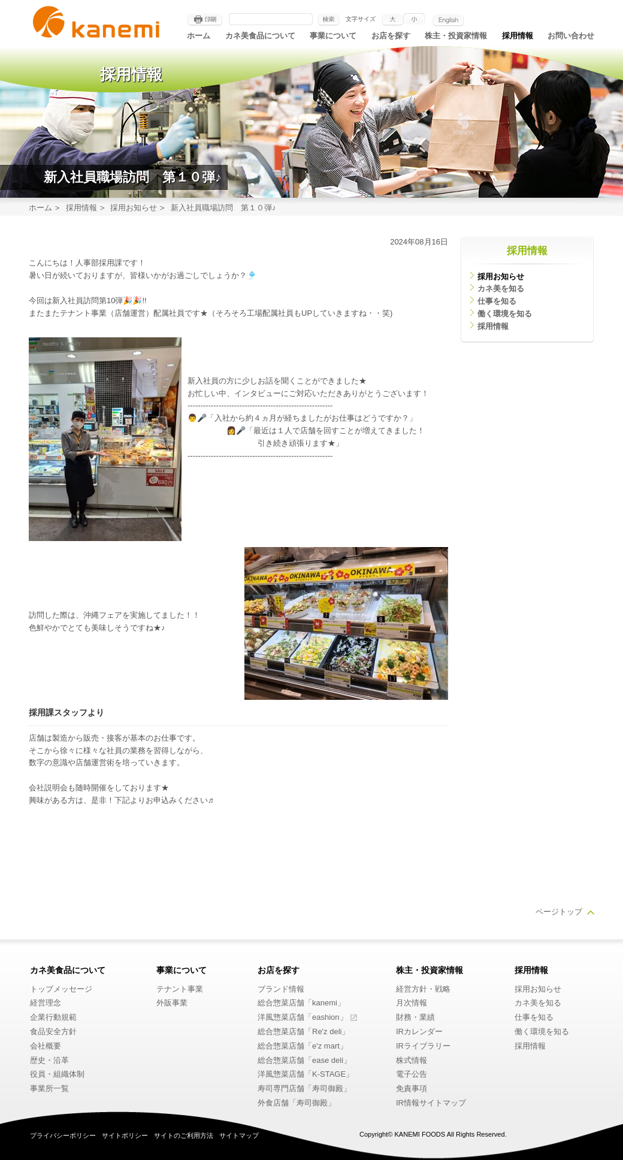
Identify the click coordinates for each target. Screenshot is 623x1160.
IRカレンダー (419, 1031)
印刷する (205, 19)
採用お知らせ (133, 207)
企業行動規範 (53, 1017)
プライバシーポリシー (63, 1135)
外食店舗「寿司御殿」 (296, 1102)
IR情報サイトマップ (431, 1102)
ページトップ (559, 911)
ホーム (198, 35)
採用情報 (517, 35)
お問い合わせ (571, 35)
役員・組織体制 (57, 1074)
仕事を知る (496, 301)
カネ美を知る (500, 288)
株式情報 (411, 1060)
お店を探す (390, 35)
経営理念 (45, 1002)
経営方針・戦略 (423, 988)
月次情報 (411, 1002)
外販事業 (171, 1002)
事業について (333, 35)
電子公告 (411, 1074)
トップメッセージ (61, 988)
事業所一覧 (49, 1088)
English (448, 19)
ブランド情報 (281, 988)
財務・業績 (415, 1017)
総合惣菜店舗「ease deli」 (304, 1060)
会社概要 (45, 1045)
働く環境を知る (504, 313)
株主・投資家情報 (456, 35)
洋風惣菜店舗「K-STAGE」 (305, 1074)
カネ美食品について (260, 35)
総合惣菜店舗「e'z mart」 (302, 1045)
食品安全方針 (53, 1031)
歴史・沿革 (49, 1060)
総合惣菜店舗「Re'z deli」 (303, 1031)
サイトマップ (239, 1135)
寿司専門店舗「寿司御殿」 (304, 1088)
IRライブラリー (423, 1045)
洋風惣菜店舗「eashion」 (302, 1017)
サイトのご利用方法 (183, 1135)
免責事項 (411, 1088)
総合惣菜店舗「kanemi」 (301, 1002)
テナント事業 (179, 988)
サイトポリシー (125, 1135)
